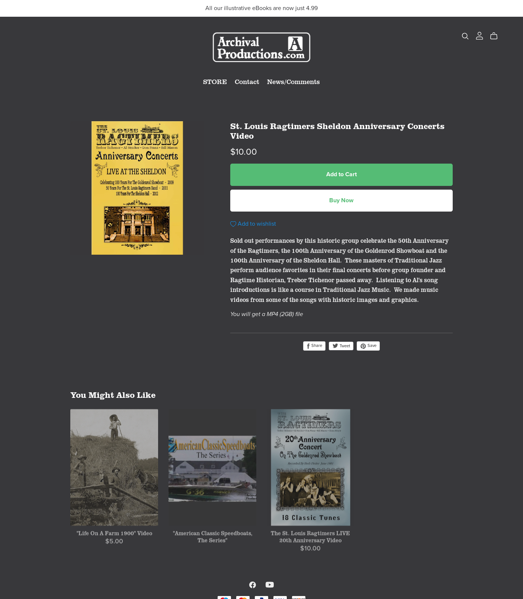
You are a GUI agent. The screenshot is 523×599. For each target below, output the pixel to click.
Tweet (341, 346)
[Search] (465, 36)
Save (368, 345)
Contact (247, 81)
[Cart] (497, 36)
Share (314, 345)
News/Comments (293, 81)
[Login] (479, 35)
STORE (215, 81)
